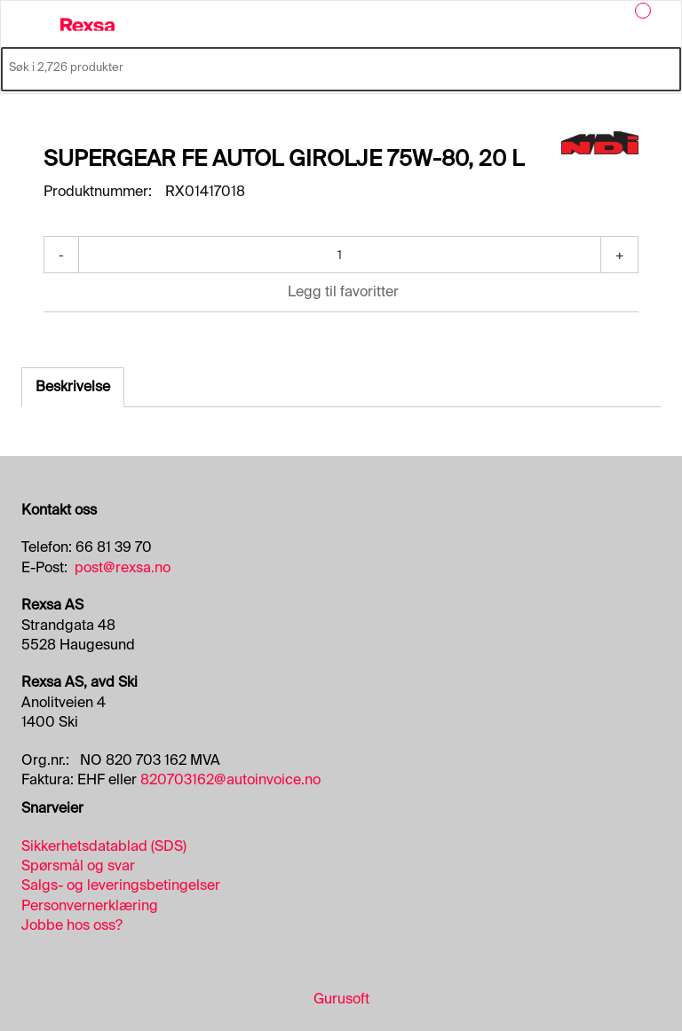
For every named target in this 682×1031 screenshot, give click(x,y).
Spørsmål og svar (78, 865)
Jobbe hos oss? (72, 925)
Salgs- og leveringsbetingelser (120, 885)
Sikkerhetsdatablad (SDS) (103, 846)
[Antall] (339, 254)
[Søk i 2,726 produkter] (321, 67)
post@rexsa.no (122, 567)
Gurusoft (341, 998)
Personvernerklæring (89, 905)
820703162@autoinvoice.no (230, 779)
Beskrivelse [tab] (73, 386)
